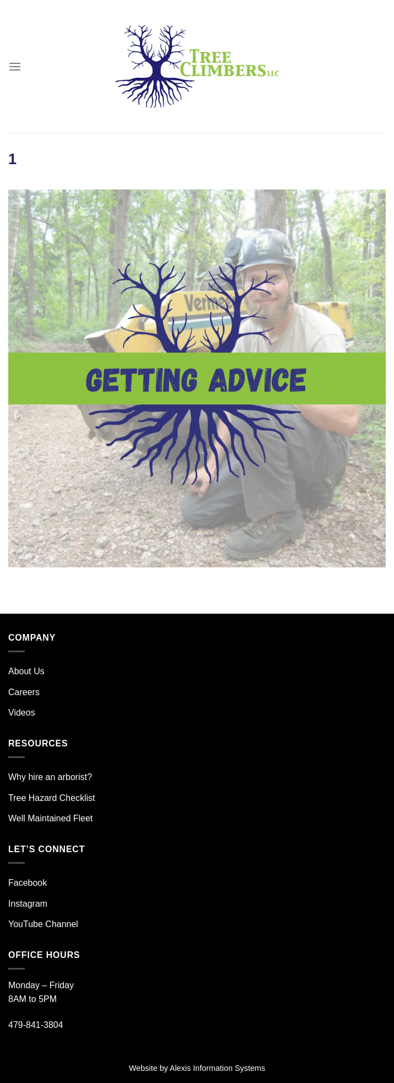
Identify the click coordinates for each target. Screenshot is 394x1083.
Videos (21, 712)
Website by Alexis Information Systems (197, 1068)
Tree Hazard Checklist (51, 798)
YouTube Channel (43, 924)
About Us (26, 671)
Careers (24, 692)
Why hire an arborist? (50, 777)
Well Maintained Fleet (50, 818)
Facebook (27, 882)
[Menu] (14, 66)
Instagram (27, 903)
